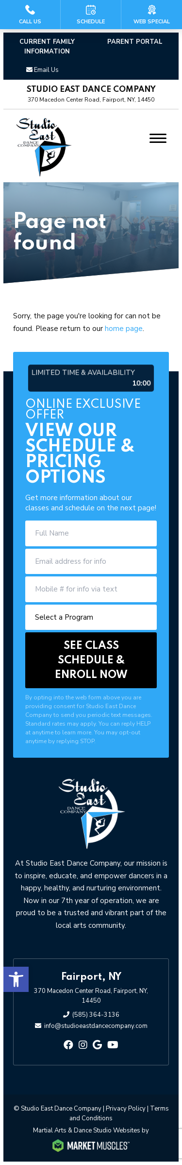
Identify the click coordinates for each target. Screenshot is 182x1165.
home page (124, 328)
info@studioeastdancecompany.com (96, 1026)
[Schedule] (91, 14)
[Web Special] (151, 14)
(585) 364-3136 (95, 1014)
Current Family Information (47, 46)
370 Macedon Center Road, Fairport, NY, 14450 (91, 996)
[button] (16, 979)
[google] (97, 1045)
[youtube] (112, 1045)
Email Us (46, 70)
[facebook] (68, 1045)
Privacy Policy (126, 1108)
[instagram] (83, 1045)
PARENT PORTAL (135, 41)
